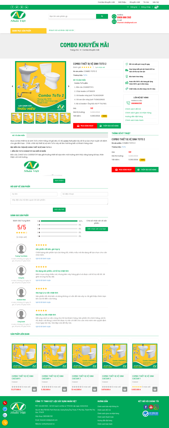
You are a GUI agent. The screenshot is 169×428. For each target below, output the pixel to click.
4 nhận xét (101, 67)
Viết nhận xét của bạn (96, 229)
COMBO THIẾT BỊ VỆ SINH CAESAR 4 (52, 377)
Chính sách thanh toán (106, 417)
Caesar (15, 382)
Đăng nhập (146, 7)
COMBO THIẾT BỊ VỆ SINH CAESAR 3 (83, 377)
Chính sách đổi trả (133, 109)
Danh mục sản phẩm (21, 30)
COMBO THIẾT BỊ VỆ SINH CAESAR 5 (22, 377)
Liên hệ (156, 2)
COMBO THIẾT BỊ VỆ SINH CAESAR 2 (113, 377)
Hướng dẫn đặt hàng (134, 117)
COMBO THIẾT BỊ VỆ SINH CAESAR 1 (143, 377)
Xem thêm (59, 181)
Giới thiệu (122, 2)
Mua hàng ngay (85, 125)
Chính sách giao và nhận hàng (138, 113)
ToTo (85, 75)
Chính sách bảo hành (134, 120)
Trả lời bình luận (43, 259)
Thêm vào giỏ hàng (109, 125)
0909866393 (136, 103)
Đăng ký (133, 7)
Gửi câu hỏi (59, 210)
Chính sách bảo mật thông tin (108, 406)
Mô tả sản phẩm (18, 135)
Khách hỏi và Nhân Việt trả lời (61, 30)
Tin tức (146, 2)
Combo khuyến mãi (106, 2)
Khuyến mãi (135, 2)
